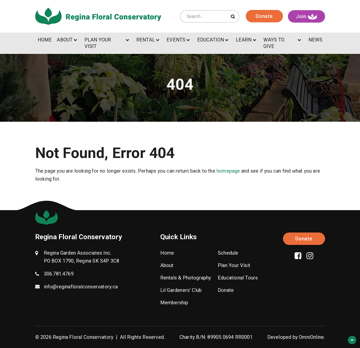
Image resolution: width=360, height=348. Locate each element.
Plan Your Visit (234, 265)
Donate (264, 16)
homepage (228, 171)
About (167, 265)
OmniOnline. (312, 337)
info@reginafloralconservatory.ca (81, 287)
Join (306, 16)
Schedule (228, 253)
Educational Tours (238, 278)
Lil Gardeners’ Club (181, 290)
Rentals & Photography (185, 278)
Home (167, 253)
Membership (174, 303)
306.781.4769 (59, 274)
